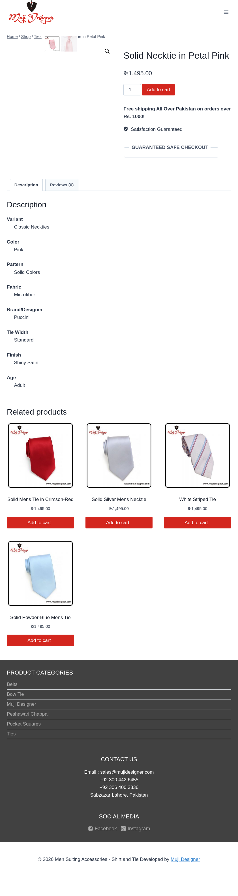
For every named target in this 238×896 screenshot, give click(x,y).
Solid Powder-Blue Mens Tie (40, 617)
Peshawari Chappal (27, 714)
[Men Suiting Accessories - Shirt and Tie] (31, 12)
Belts (12, 684)
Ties (11, 734)
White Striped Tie (197, 499)
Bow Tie (15, 694)
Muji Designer (21, 704)
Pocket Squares (24, 724)
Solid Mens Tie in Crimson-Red (40, 499)
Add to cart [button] (40, 522)
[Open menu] (226, 12)
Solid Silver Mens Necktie (119, 499)
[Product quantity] (132, 89)
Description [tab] (26, 184)
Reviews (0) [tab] (62, 184)
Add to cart (158, 89)
